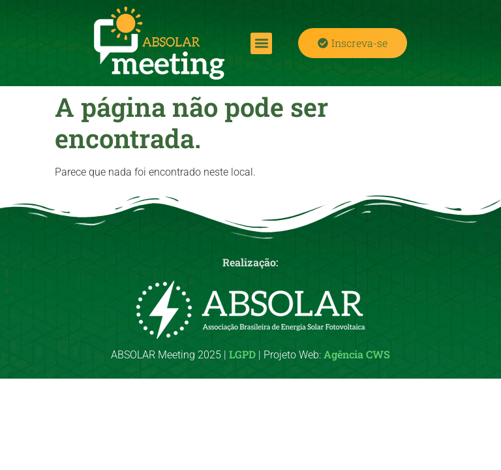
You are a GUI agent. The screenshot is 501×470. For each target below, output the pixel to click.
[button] (261, 43)
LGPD (242, 354)
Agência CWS (357, 354)
